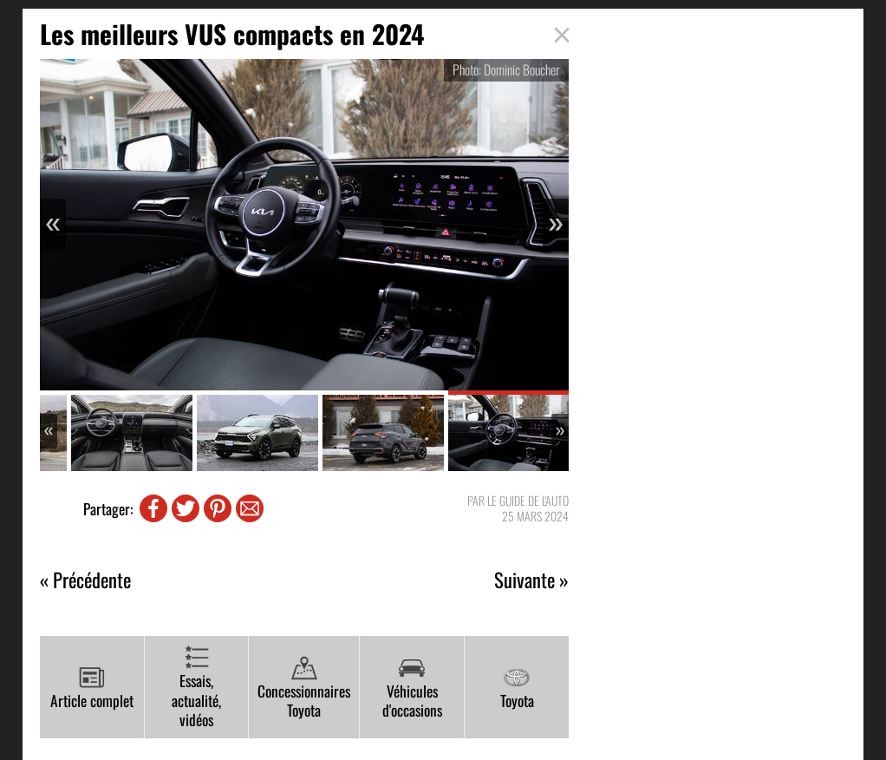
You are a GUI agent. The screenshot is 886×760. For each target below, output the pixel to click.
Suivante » (531, 580)
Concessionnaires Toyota (303, 688)
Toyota (517, 688)
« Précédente (85, 580)
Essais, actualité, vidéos (196, 688)
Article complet (92, 688)
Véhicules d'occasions (412, 688)
